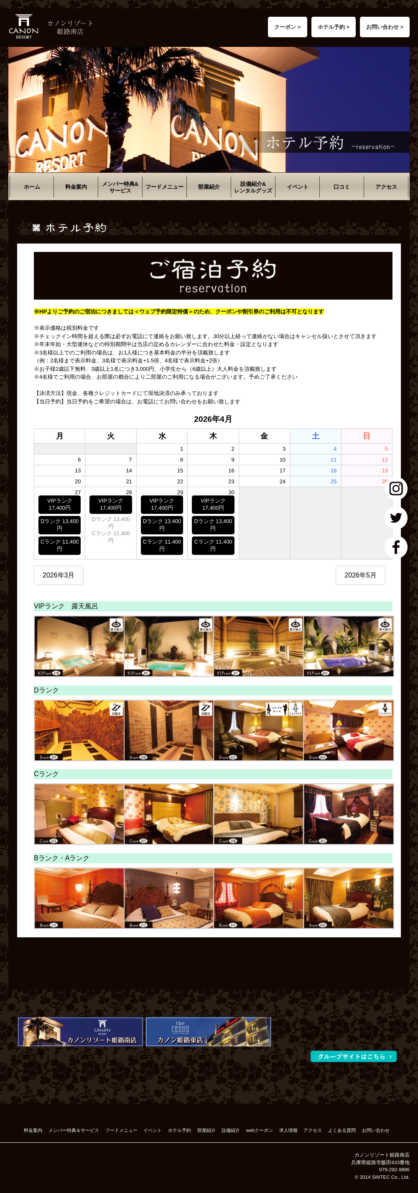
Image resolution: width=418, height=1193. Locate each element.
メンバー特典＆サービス (73, 1130)
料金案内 (76, 187)
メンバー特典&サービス (120, 187)
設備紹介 (231, 1130)
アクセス (386, 187)
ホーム (32, 187)
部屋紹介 (209, 187)
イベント (297, 187)
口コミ (342, 187)
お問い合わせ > (384, 27)
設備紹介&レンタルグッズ (253, 187)
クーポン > (287, 27)
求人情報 (288, 1130)
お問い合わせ (376, 1130)
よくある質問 (342, 1130)
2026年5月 (360, 575)
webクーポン (259, 1130)
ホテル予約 (179, 1130)
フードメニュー (164, 187)
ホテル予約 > (333, 27)
